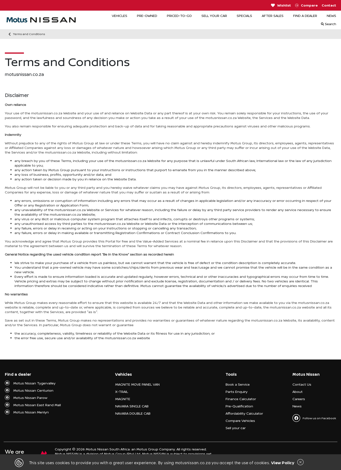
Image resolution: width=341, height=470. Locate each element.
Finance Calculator (241, 399)
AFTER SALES (273, 15)
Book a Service (238, 384)
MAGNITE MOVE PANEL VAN (137, 384)
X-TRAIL (121, 391)
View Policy (282, 462)
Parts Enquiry (237, 391)
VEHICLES (119, 15)
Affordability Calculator (244, 413)
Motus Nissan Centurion (33, 390)
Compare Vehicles (240, 420)
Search (328, 24)
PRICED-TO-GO (179, 15)
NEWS (331, 15)
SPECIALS (244, 15)
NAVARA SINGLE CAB (132, 406)
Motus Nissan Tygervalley (34, 383)
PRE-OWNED (147, 15)
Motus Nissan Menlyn (31, 412)
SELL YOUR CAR (214, 15)
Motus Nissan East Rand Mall (37, 405)
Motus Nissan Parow (30, 397)
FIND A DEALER (305, 15)
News (297, 406)
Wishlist (281, 5)
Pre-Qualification (239, 406)
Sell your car (236, 428)
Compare (306, 5)
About (297, 391)
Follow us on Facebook (314, 418)
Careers (298, 399)
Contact (329, 5)
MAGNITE (122, 399)
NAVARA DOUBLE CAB (132, 413)
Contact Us (301, 384)
